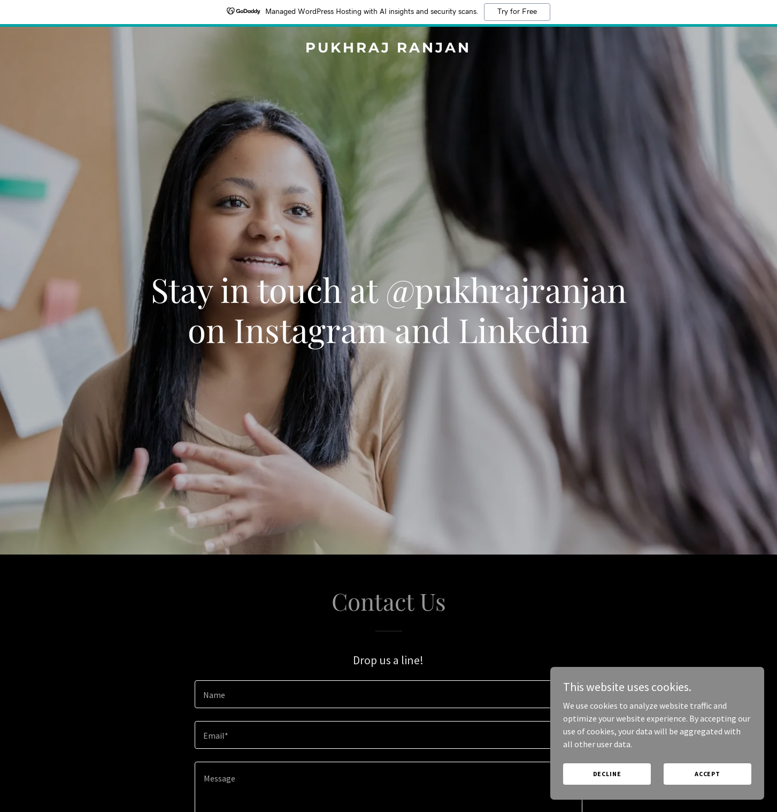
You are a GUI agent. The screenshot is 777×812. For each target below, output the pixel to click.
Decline (607, 774)
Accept (707, 774)
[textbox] (388, 694)
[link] (388, 49)
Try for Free (517, 12)
